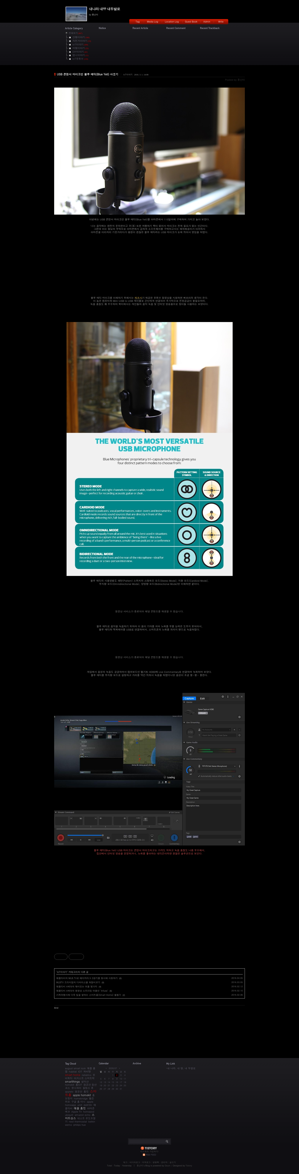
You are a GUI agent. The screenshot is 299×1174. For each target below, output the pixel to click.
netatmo (86, 1075)
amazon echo (82, 1115)
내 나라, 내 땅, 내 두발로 (181, 1068)
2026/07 (113, 1068)
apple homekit (82, 1095)
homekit (69, 1084)
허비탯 (87, 1071)
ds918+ (88, 1105)
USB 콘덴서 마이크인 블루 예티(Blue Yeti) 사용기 (87, 74)
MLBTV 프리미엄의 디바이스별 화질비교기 (78, 982)
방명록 (156, 1162)
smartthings (72, 1081)
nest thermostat (78, 1121)
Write (220, 21)
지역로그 (146, 1162)
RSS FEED (151, 1154)
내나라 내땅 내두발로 (104, 8)
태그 (125, 1162)
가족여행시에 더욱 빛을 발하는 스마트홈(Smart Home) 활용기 (88, 994)
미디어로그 (134, 1162)
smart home (72, 1075)
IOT (80, 1071)
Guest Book (191, 21)
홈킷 (86, 1091)
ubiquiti (69, 1115)
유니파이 (76, 1088)
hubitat (73, 1071)
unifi (79, 1105)
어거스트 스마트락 (84, 1078)
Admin (206, 21)
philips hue (79, 1124)
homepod (88, 1111)
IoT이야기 (128, 74)
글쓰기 (173, 1162)
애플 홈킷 (80, 1108)
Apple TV (76, 1111)
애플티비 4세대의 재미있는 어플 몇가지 (76, 986)
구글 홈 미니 (78, 1101)
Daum (168, 1165)
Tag (138, 21)
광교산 (78, 1091)
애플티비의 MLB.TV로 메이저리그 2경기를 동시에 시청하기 (87, 978)
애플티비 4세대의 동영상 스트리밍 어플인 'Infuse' (82, 990)
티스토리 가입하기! (149, 1151)
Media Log (152, 21)
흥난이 (140, 1165)
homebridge (81, 1098)
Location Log (172, 21)
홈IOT (79, 1084)
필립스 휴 (88, 1088)
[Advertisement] (149, 910)
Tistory (189, 1165)
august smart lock (75, 1068)
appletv (69, 1091)
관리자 (164, 1162)
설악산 (85, 1081)
